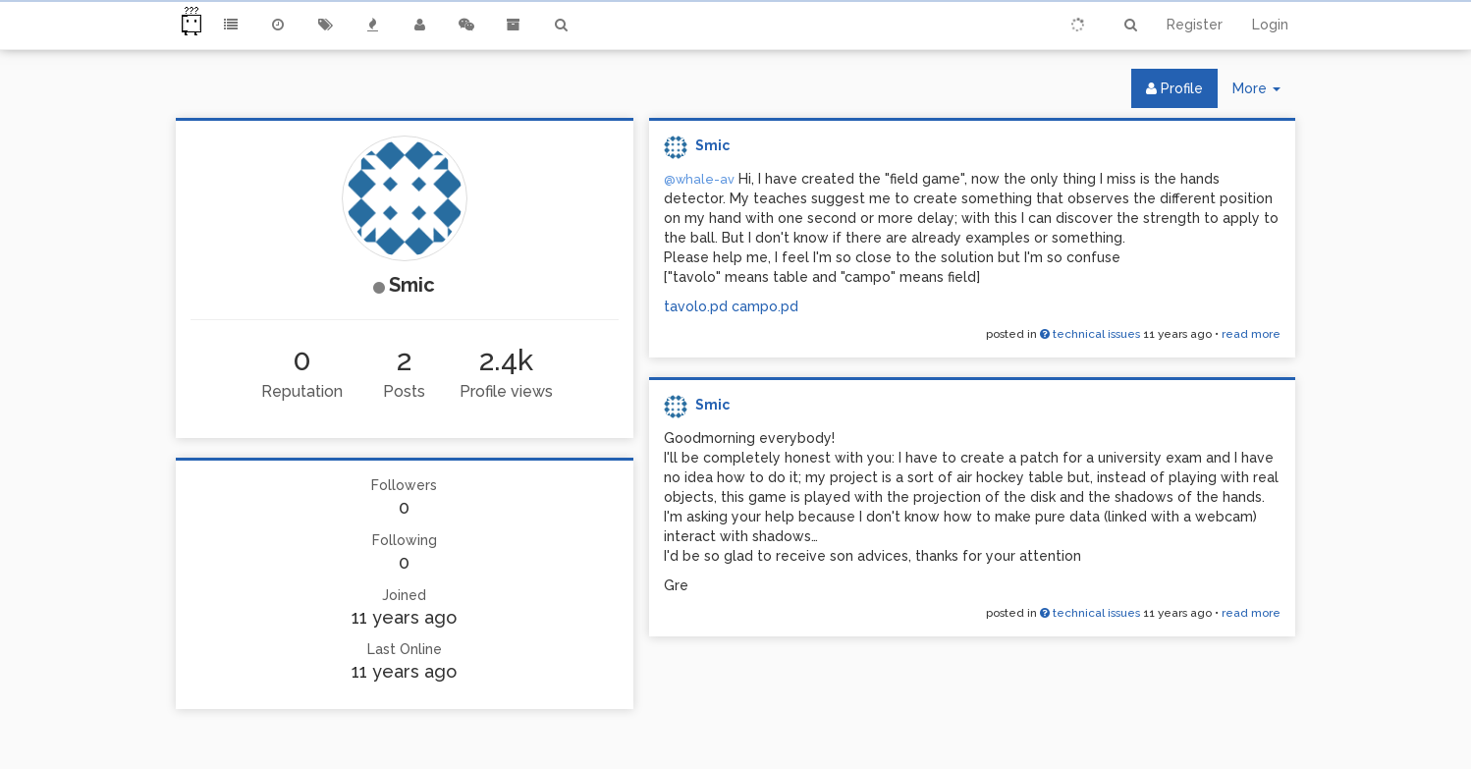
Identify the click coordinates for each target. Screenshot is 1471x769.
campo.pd (765, 306)
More (1263, 93)
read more (1251, 334)
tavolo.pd (696, 306)
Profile (1174, 88)
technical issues (1090, 334)
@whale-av (699, 179)
